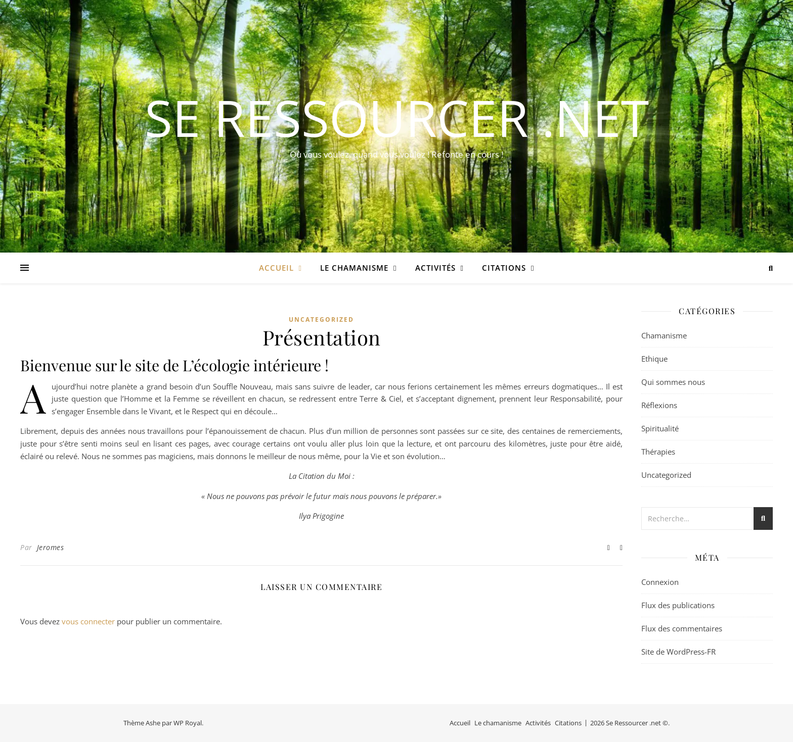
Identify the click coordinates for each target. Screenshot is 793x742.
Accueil (276, 268)
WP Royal (187, 722)
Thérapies (658, 452)
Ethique (654, 359)
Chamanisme (664, 335)
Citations (504, 268)
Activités (435, 268)
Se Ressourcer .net (397, 117)
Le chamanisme (354, 268)
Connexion (660, 582)
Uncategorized (321, 319)
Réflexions (659, 405)
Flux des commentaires (681, 628)
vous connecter (88, 621)
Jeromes (50, 547)
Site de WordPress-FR (678, 652)
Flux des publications (678, 605)
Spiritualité (660, 428)
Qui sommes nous (673, 382)
